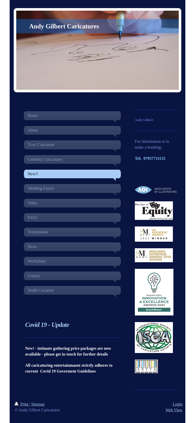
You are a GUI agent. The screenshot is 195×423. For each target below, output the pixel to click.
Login (177, 404)
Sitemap (37, 404)
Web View (174, 410)
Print (22, 404)
